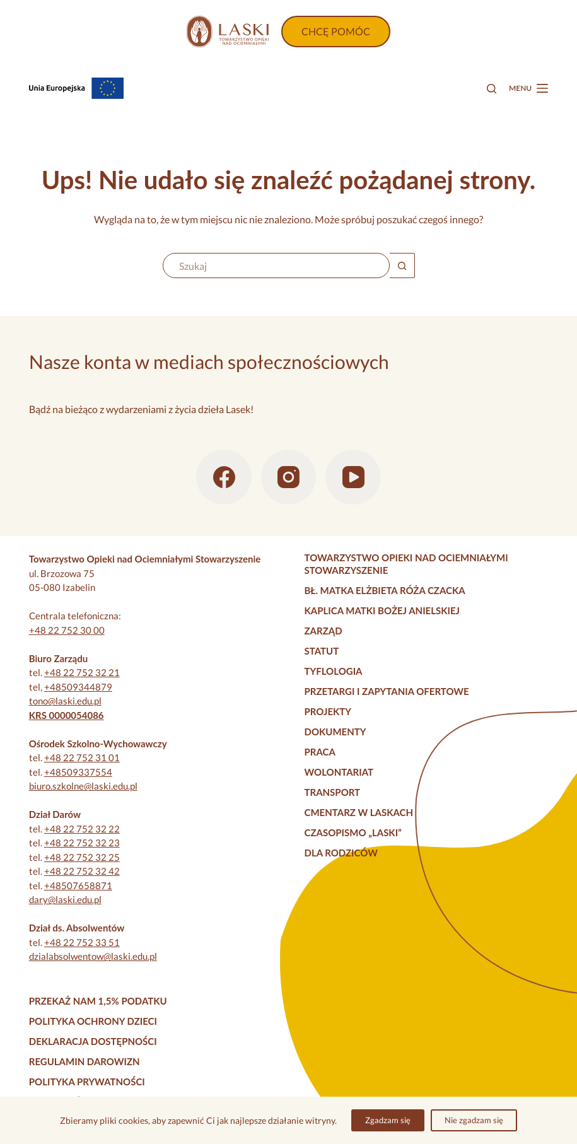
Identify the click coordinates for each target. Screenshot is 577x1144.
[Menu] (528, 88)
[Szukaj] (491, 88)
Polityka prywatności (87, 1081)
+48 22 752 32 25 (82, 857)
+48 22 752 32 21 (82, 672)
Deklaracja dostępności (93, 1041)
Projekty (328, 711)
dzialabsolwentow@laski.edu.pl (93, 956)
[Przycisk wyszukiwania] (402, 265)
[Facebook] (224, 477)
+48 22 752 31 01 (82, 757)
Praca (320, 751)
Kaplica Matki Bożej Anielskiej (382, 610)
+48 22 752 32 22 (82, 828)
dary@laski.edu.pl (65, 899)
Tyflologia (334, 671)
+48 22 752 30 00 (67, 630)
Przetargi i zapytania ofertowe (387, 691)
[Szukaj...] (276, 265)
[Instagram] (289, 477)
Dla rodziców (341, 852)
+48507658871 (78, 885)
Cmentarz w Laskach (359, 812)
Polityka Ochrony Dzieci (93, 1021)
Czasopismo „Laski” (353, 832)
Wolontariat (339, 772)
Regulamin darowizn (84, 1061)
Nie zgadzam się (474, 1120)
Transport (333, 792)
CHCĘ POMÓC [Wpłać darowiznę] (335, 31)
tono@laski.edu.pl (65, 700)
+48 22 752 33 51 (82, 942)
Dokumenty (335, 731)
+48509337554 (78, 772)
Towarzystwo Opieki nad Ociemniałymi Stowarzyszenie (406, 564)
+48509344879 (78, 686)
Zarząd (323, 630)
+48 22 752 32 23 (82, 842)
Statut (322, 651)
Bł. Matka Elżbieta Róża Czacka (385, 590)
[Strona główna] (228, 31)
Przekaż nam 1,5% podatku (98, 1001)
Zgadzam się (388, 1120)
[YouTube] (353, 477)
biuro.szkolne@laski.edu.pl (83, 785)
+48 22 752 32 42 (82, 871)
